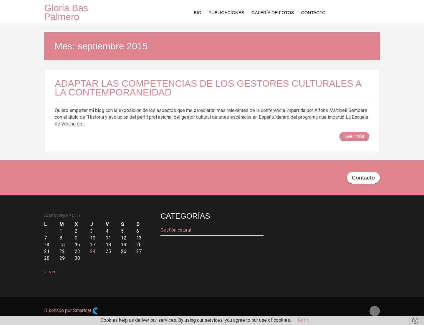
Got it (303, 320)
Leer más (354, 136)
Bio (197, 12)
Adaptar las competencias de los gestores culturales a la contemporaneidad (208, 88)
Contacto (313, 12)
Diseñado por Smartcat (71, 310)
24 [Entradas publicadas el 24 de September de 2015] (92, 251)
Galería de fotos (272, 12)
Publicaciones (226, 12)
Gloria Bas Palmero (66, 12)
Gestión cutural (175, 230)
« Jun (49, 271)
